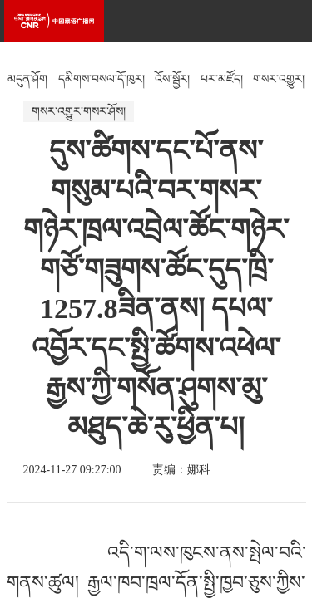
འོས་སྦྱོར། (172, 79)
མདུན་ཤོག (27, 79)
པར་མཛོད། (222, 79)
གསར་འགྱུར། (279, 79)
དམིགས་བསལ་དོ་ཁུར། (101, 79)
